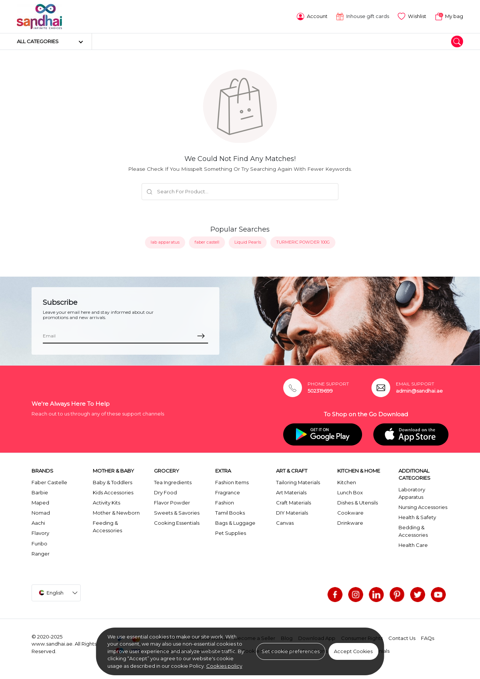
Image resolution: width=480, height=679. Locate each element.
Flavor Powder (172, 503)
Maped (40, 503)
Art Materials (291, 492)
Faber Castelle (49, 482)
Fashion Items (232, 482)
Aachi (38, 523)
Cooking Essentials (176, 523)
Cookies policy (224, 666)
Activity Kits (106, 503)
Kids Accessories (113, 492)
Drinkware (350, 523)
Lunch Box (350, 492)
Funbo (39, 543)
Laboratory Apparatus (411, 493)
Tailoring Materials (298, 482)
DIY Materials (292, 513)
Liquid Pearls (247, 242)
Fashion (224, 503)
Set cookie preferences (290, 651)
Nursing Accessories (422, 507)
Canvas (285, 523)
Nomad (41, 513)
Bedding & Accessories (413, 531)
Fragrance (227, 492)
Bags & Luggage (235, 523)
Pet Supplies (230, 533)
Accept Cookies (353, 651)
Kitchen (346, 482)
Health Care (413, 545)
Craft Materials (293, 503)
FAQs (427, 638)
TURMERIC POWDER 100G (303, 242)
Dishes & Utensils (357, 503)
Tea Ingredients (173, 482)
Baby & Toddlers (112, 482)
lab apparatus (165, 242)
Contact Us (401, 638)
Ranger (41, 554)
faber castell (207, 242)
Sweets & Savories (176, 513)
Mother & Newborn (116, 513)
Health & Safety (417, 517)
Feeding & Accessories (107, 526)
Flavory (40, 533)
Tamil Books (230, 513)
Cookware (350, 513)
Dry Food (165, 492)
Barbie (40, 492)
